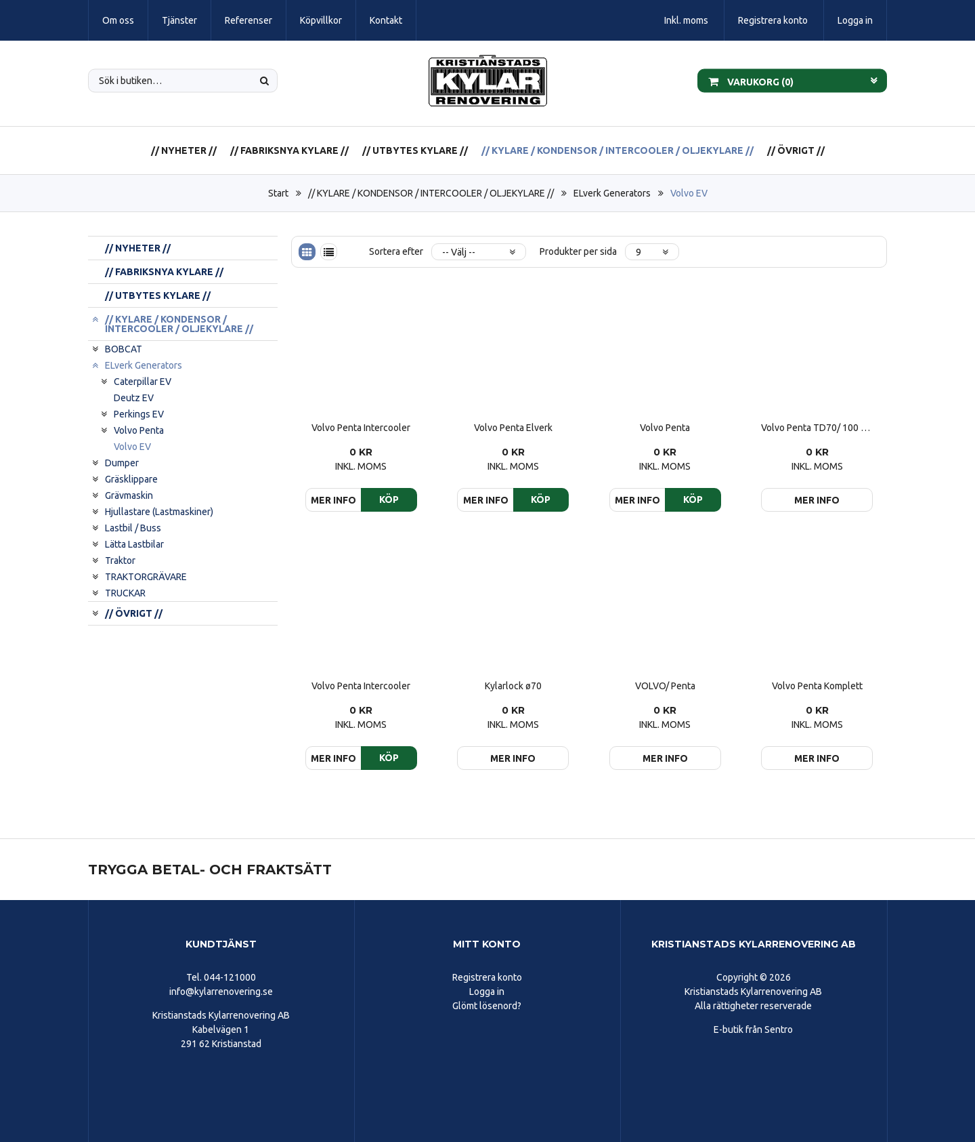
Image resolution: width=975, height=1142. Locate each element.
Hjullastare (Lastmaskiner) (159, 511)
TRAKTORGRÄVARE (146, 576)
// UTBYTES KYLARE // (415, 150)
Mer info (817, 500)
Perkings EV (139, 414)
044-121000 (230, 977)
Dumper (122, 462)
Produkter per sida (578, 251)
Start (278, 193)
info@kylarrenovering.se (221, 991)
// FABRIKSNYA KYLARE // (289, 150)
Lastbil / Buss (133, 528)
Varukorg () (751, 80)
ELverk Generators (612, 193)
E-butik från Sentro (753, 1029)
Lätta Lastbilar (134, 544)
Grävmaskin (129, 495)
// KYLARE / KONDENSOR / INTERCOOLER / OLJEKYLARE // (617, 150)
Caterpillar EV (142, 381)
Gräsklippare (131, 479)
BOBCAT (123, 349)
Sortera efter (396, 251)
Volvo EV (689, 193)
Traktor (120, 560)
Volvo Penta (139, 430)
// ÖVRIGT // (796, 150)
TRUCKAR (125, 593)
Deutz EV (134, 397)
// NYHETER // (184, 150)
